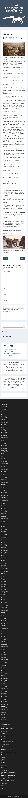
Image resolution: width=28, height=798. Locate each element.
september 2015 (4, 554)
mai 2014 (3, 578)
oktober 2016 (4, 534)
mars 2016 (3, 544)
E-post (5, 294)
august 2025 (3, 409)
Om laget (3, 760)
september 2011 (4, 628)
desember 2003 (4, 709)
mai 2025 (3, 413)
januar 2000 (3, 717)
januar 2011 (3, 639)
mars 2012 (3, 618)
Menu (2, 2)
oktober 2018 (4, 498)
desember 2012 (4, 605)
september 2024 (4, 422)
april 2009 (3, 670)
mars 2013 (3, 601)
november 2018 (4, 497)
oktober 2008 (4, 680)
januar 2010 (3, 657)
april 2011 (3, 635)
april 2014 (3, 579)
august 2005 (3, 699)
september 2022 (4, 451)
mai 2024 (3, 427)
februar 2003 (4, 711)
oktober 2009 (4, 662)
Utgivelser (3, 785)
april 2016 (3, 542)
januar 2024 (3, 434)
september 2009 (4, 664)
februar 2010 (4, 656)
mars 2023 (3, 443)
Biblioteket (3, 736)
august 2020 (3, 471)
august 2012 (3, 612)
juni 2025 (3, 411)
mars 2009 (3, 672)
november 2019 (4, 481)
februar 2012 (4, 620)
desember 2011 (4, 623)
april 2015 (3, 560)
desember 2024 (4, 419)
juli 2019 (3, 485)
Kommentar (6, 271)
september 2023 (4, 437)
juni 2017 (3, 523)
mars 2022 (3, 458)
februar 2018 (4, 511)
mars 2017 (3, 528)
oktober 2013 (4, 589)
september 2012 (4, 610)
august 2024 (3, 424)
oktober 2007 (4, 690)
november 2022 (4, 448)
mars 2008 (3, 685)
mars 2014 (3, 581)
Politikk (2, 764)
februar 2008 (4, 686)
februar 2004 (4, 707)
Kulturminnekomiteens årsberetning (9, 752)
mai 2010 (3, 651)
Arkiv (2, 730)
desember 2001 (4, 714)
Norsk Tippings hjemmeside (13, 369)
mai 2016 (3, 541)
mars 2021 (3, 466)
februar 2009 (4, 673)
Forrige (5, 258)
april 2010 (3, 652)
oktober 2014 (4, 570)
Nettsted (5, 300)
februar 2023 (4, 445)
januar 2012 (3, 622)
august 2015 (3, 555)
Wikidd (2, 788)
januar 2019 (3, 494)
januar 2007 (3, 693)
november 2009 (4, 660)
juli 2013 (3, 594)
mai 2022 (3, 455)
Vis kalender (4, 339)
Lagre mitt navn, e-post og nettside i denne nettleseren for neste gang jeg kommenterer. (13, 309)
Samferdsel (3, 767)
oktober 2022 (4, 450)
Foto (2, 739)
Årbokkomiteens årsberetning (7, 728)
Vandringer (3, 786)
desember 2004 (4, 704)
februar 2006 (4, 696)
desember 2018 (4, 495)
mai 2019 (3, 489)
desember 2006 (4, 694)
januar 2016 (3, 547)
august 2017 (3, 520)
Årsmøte (3, 733)
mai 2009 (3, 669)
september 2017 (4, 518)
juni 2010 (3, 649)
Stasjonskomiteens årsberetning (8, 780)
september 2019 (4, 482)
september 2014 (4, 571)
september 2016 (4, 536)
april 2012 (3, 617)
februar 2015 (4, 563)
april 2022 (3, 456)
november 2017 (4, 515)
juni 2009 (3, 667)
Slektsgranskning (5, 777)
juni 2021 (3, 464)
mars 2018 (3, 510)
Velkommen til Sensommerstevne (12, 353)
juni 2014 (3, 576)
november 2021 (4, 461)
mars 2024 (3, 430)
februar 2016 (4, 545)
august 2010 (3, 648)
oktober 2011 (4, 626)
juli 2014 (3, 575)
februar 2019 (4, 492)
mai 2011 (3, 633)
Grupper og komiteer (5, 744)
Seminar (3, 769)
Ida (2, 751)
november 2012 (4, 607)
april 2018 (3, 508)
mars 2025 (3, 416)
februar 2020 (4, 477)
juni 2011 (3, 631)
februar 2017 (4, 529)
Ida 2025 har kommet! (9, 348)
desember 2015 (4, 549)
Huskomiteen (4, 748)
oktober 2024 (4, 421)
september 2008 (4, 682)
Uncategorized (4, 783)
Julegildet (8, 336)
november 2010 (4, 643)
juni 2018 (3, 505)
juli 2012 (3, 613)
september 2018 (4, 500)
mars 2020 (3, 476)
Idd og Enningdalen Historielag (14, 8)
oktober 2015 (4, 552)
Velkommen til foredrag (10, 349)
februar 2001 (4, 716)
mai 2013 (3, 597)
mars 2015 (3, 562)
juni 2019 (3, 487)
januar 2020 (3, 479)
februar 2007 (4, 691)
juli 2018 (3, 503)
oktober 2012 (4, 609)
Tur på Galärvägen (8, 351)
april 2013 (3, 599)
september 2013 (4, 591)
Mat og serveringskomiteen (7, 756)
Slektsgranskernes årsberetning (8, 775)
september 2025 (4, 408)
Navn (4, 288)
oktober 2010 (4, 644)
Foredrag (3, 738)
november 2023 (4, 435)
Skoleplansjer (4, 773)
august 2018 (3, 502)
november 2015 (4, 550)
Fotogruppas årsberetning (7, 741)
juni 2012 (3, 615)
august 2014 (3, 573)
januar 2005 (3, 703)
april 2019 (3, 490)
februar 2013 (4, 602)
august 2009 (3, 665)
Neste (22, 258)
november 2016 (4, 532)
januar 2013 (3, 604)
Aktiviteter (3, 726)
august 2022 (3, 453)
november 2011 (4, 625)
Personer (3, 762)
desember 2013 (4, 586)
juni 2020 (3, 474)
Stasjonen (3, 778)
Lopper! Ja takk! (8, 355)
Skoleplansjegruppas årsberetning (8, 772)
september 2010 (4, 646)
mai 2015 (3, 558)
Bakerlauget (3, 735)
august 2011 (3, 630)
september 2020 (4, 469)
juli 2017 (3, 521)
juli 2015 (3, 557)
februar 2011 (4, 638)
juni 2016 (3, 539)
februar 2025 (4, 417)
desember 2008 (4, 677)
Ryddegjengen (4, 765)
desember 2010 (4, 641)
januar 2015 (3, 565)
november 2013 (4, 588)
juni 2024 (3, 426)
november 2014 (4, 568)
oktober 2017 (4, 516)
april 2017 (3, 526)
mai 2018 (3, 507)
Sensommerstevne (5, 770)
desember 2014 (4, 566)
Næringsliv (3, 757)
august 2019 (3, 484)
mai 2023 (3, 440)
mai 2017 (3, 524)
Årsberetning (4, 731)
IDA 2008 (11, 233)
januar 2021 (3, 468)
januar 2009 (3, 675)
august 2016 (3, 537)
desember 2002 (4, 712)
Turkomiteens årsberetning (7, 782)
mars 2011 (3, 636)
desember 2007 (4, 688)
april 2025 (3, 414)
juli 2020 (3, 473)
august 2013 (3, 592)
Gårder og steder (16, 38)
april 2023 (3, 442)
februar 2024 (4, 432)
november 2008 (4, 678)
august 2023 (3, 439)
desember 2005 (4, 698)
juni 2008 (3, 683)
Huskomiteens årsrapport (6, 749)
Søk (3, 324)
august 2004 (3, 706)
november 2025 (4, 406)
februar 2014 (4, 583)
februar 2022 (4, 460)
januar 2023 (3, 447)
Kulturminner (4, 754)
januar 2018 (3, 513)
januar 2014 (3, 584)
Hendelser (3, 746)
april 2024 (3, 429)
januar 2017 (3, 531)
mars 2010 (3, 654)
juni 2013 (3, 596)
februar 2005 (4, 701)
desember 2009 (4, 659)
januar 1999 (3, 719)
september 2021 (4, 463)
